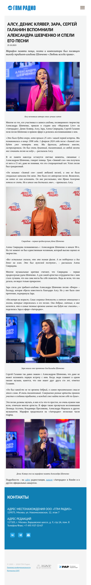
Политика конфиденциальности (19, 567)
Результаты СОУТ (13, 570)
